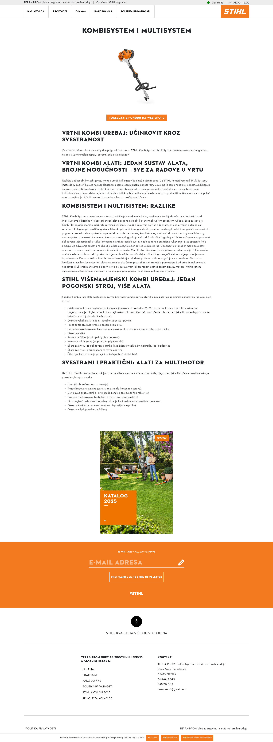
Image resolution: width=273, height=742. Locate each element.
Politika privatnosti (135, 11)
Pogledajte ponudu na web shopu (137, 118)
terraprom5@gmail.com (172, 689)
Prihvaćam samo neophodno (197, 737)
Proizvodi (60, 11)
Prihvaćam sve (169, 737)
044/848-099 (166, 680)
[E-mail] (136, 562)
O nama (81, 11)
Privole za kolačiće (97, 699)
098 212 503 (165, 684)
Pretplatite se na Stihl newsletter (136, 576)
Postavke (152, 737)
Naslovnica (35, 11)
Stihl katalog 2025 (96, 693)
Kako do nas (103, 11)
